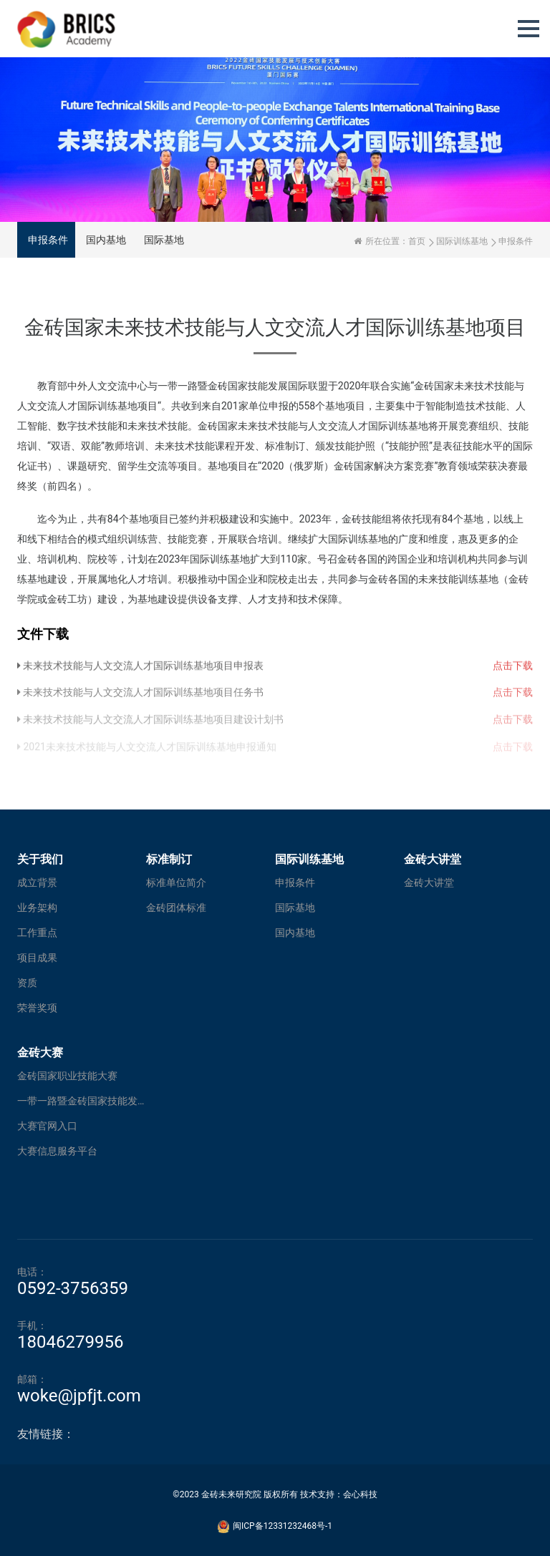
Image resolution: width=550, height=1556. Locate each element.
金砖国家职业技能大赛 (67, 1075)
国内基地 (106, 239)
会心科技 (360, 1494)
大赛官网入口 (47, 1126)
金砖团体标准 (176, 907)
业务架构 (37, 907)
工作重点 (37, 932)
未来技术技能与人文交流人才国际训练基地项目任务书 (140, 698)
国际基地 (164, 239)
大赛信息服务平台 (57, 1151)
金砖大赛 (40, 1052)
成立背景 (37, 882)
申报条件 (48, 239)
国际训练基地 (462, 241)
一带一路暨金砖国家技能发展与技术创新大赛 (81, 1101)
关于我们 (40, 859)
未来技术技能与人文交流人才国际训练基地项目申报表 (140, 671)
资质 (27, 982)
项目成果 (37, 957)
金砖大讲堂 (432, 859)
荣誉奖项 (37, 1007)
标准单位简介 (176, 882)
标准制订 (169, 859)
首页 (416, 241)
